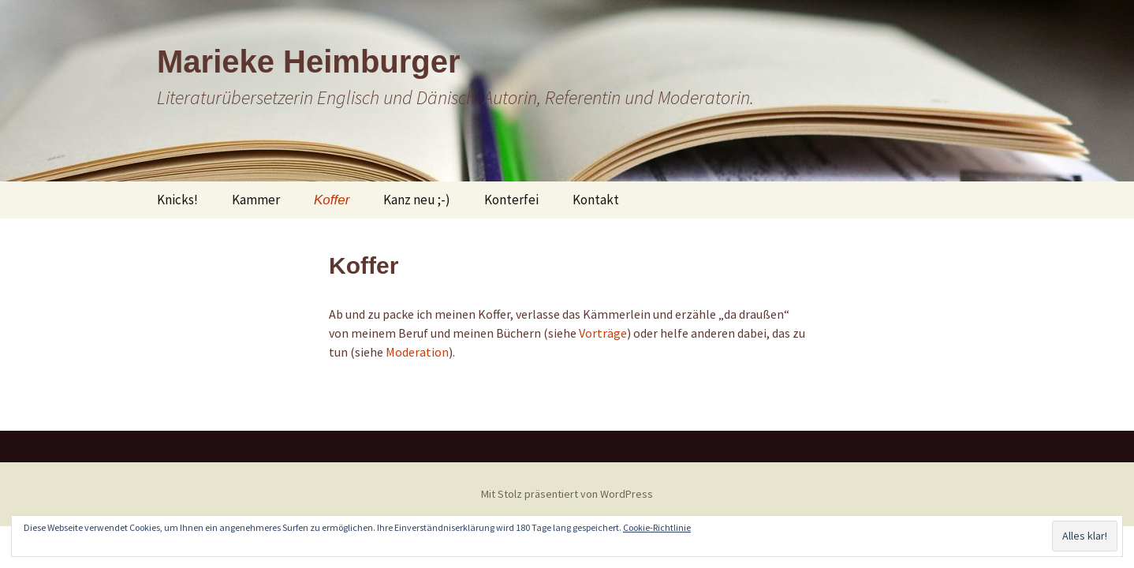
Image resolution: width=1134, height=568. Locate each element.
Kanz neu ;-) (416, 199)
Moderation (417, 352)
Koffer (331, 199)
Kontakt (596, 199)
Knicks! (177, 199)
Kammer (256, 199)
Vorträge (603, 333)
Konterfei (511, 199)
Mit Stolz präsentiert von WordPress (567, 494)
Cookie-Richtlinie (657, 527)
